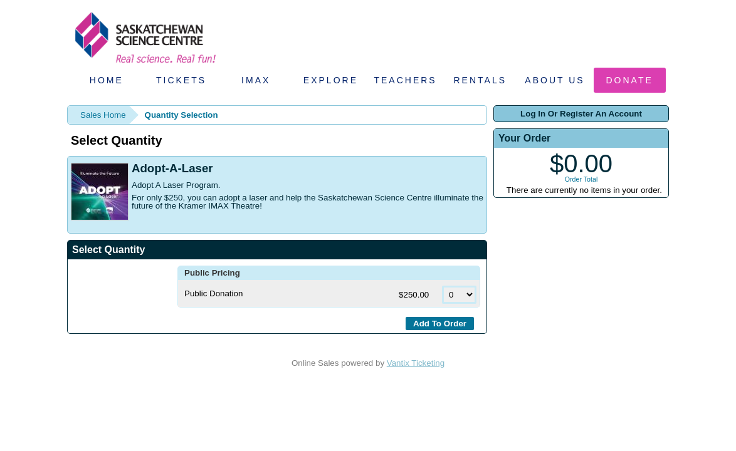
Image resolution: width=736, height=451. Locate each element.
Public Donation (213, 293)
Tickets (181, 80)
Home (107, 80)
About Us (554, 80)
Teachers (405, 80)
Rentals (480, 80)
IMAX (255, 80)
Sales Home (103, 115)
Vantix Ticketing (415, 363)
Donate (629, 80)
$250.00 (415, 294)
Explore (330, 80)
